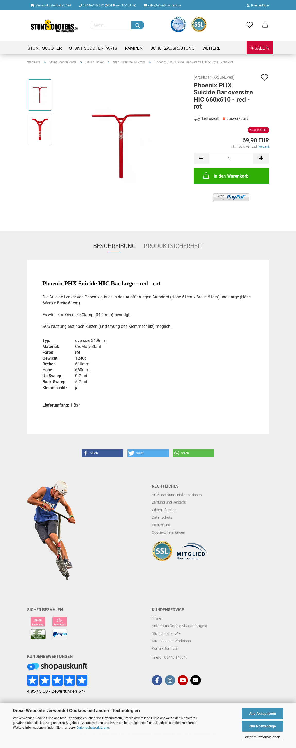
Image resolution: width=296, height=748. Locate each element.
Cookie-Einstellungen (168, 532)
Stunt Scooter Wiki (166, 633)
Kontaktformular (165, 648)
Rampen (134, 48)
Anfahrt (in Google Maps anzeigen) (179, 626)
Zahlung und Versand (169, 502)
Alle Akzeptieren (262, 713)
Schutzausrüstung (172, 48)
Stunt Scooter (45, 48)
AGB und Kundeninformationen (177, 495)
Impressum (161, 525)
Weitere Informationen (262, 737)
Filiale (156, 618)
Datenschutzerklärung (93, 727)
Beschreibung (114, 246)
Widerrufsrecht (164, 510)
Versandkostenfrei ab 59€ (51, 5)
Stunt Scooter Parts (93, 48)
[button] (102, 453)
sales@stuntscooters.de (162, 5)
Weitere (211, 48)
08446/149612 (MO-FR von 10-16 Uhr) (107, 5)
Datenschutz (162, 517)
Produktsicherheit (173, 246)
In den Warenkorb (225, 175)
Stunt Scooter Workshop (171, 641)
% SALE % (259, 48)
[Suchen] (137, 25)
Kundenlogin (258, 5)
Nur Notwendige (262, 726)
